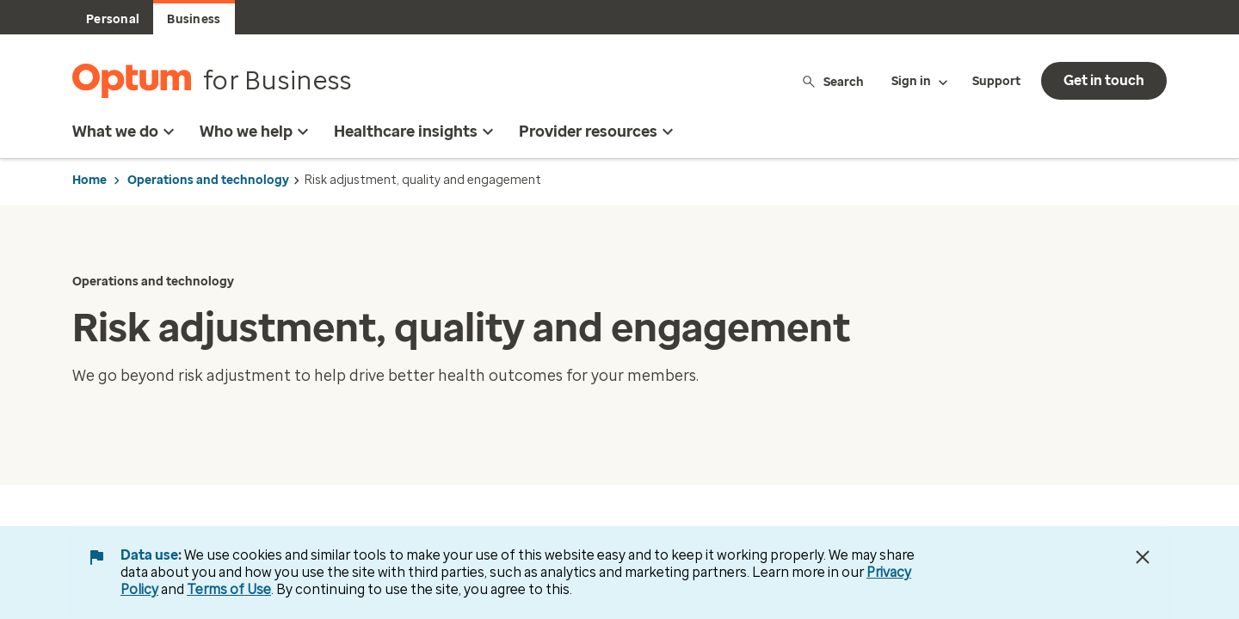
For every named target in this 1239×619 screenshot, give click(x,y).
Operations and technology (208, 180)
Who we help (256, 131)
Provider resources (598, 131)
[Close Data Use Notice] (1142, 557)
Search (832, 81)
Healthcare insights (416, 131)
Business (193, 19)
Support (996, 81)
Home (89, 180)
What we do (125, 131)
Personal (112, 19)
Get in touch (1103, 80)
